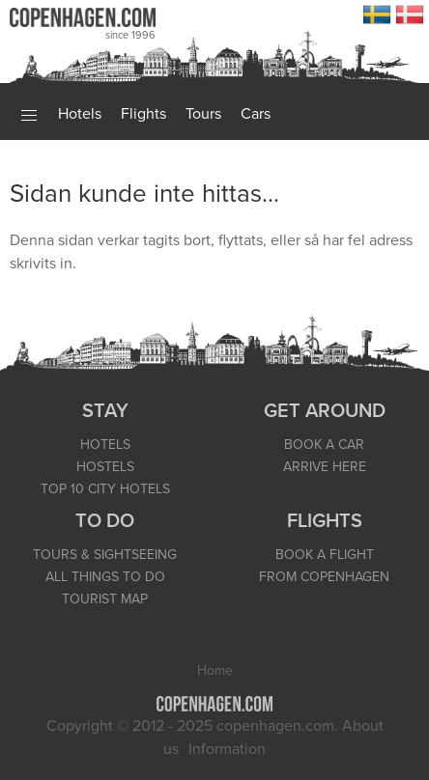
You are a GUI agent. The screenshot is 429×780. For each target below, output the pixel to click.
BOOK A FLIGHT (324, 554)
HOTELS (105, 444)
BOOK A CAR (324, 444)
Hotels (79, 114)
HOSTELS (105, 467)
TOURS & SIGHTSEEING (105, 554)
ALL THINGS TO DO (105, 577)
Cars (256, 114)
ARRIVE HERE (324, 467)
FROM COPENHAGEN (324, 577)
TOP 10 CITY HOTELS (105, 489)
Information (227, 749)
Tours (203, 114)
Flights (143, 114)
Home (215, 670)
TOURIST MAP (105, 599)
